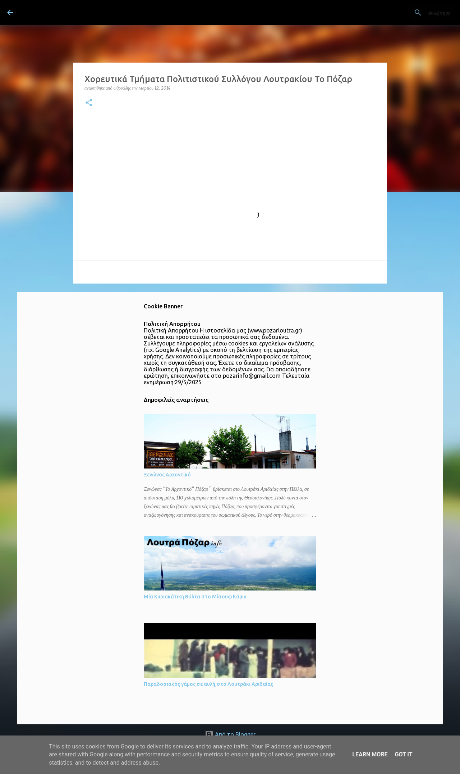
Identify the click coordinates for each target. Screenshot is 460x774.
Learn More (369, 754)
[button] (88, 103)
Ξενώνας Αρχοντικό (167, 474)
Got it (403, 754)
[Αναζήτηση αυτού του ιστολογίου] (416, 12)
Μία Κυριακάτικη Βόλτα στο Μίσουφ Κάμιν (195, 596)
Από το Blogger (230, 734)
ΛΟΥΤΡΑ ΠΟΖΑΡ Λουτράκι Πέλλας (105, 12)
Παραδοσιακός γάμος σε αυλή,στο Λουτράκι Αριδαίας (208, 684)
